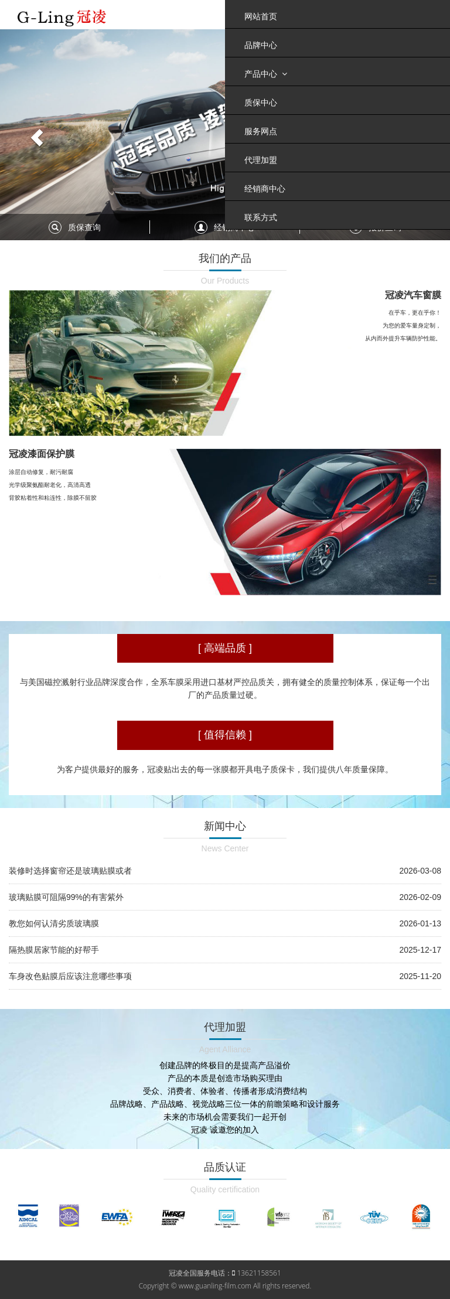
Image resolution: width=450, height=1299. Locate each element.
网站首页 (260, 16)
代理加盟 (260, 160)
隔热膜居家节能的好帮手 (54, 949)
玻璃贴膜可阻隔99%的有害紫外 (66, 897)
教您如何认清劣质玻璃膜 (54, 923)
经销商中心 (264, 188)
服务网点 (260, 131)
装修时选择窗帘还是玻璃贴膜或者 (70, 870)
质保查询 (84, 227)
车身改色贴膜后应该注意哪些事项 (70, 976)
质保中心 (260, 102)
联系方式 (260, 217)
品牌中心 (260, 45)
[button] (33, 134)
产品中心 (265, 74)
